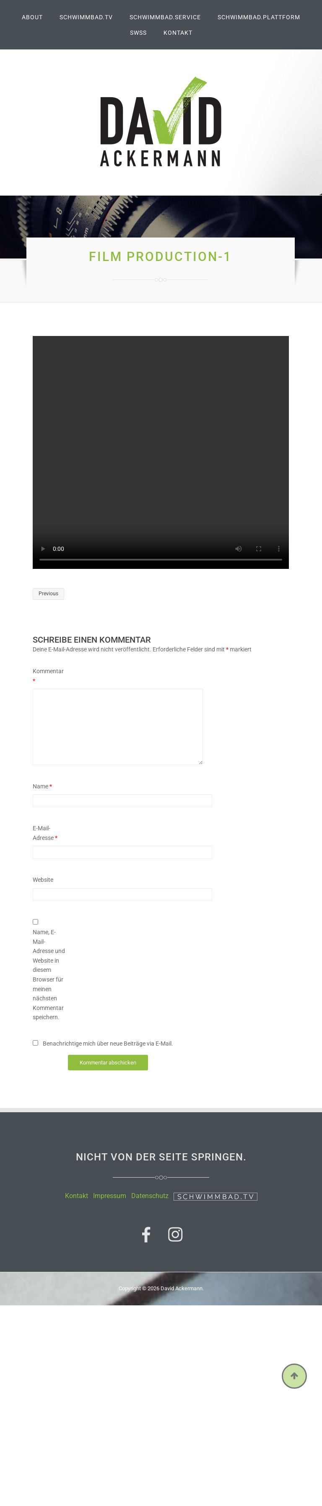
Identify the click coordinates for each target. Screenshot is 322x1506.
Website (43, 879)
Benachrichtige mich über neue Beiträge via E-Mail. (108, 1043)
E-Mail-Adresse (45, 833)
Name (42, 786)
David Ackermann (182, 1288)
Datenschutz (150, 1196)
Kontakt (76, 1196)
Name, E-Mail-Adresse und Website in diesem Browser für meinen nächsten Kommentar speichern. (49, 974)
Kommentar (48, 676)
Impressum (109, 1196)
